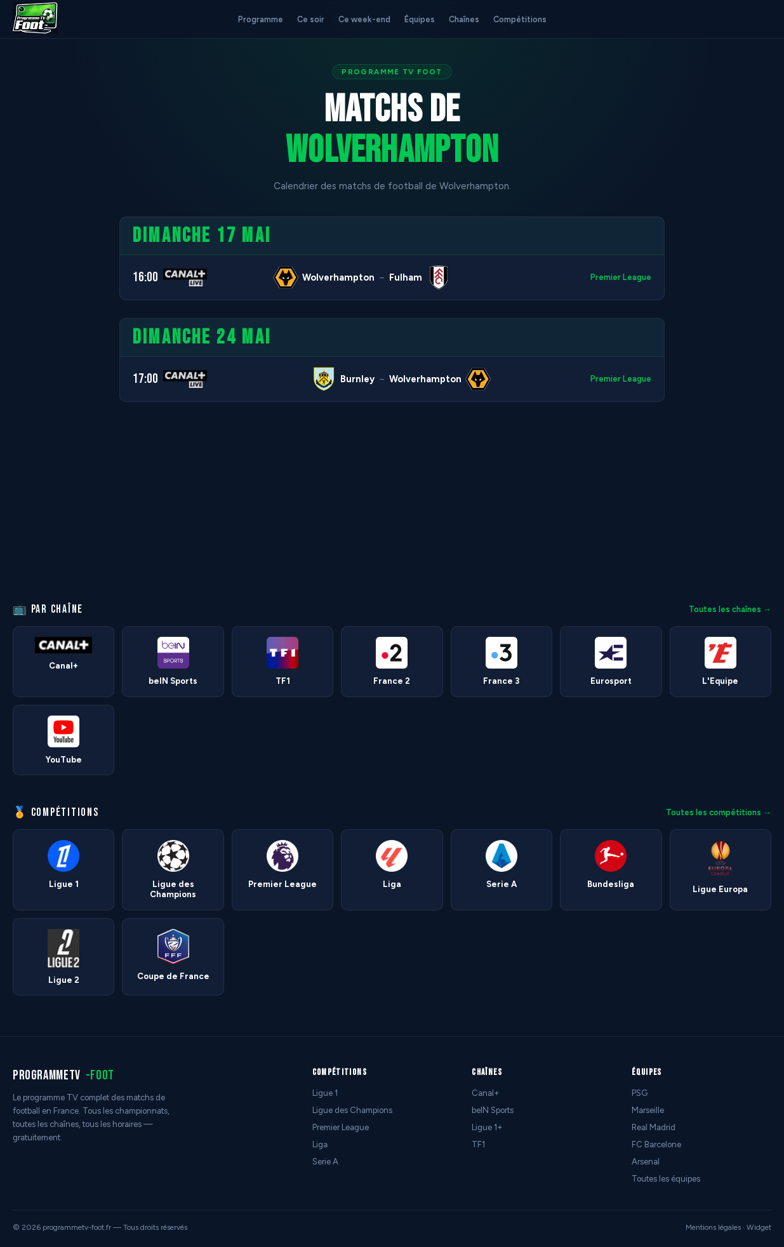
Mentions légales (713, 1227)
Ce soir (310, 19)
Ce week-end (364, 19)
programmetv (63, 1075)
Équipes (419, 19)
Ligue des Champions (352, 1110)
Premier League (620, 277)
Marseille (648, 1110)
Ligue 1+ (487, 1127)
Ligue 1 (325, 1093)
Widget (759, 1227)
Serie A (325, 1161)
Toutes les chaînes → (730, 609)
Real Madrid (653, 1127)
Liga (320, 1144)
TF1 (478, 1144)
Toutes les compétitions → (718, 812)
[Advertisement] (53, 407)
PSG (640, 1093)
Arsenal (646, 1161)
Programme (260, 19)
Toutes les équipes (666, 1179)
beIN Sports (493, 1110)
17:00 (145, 379)
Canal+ (486, 1093)
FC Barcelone (656, 1144)
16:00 (145, 277)
